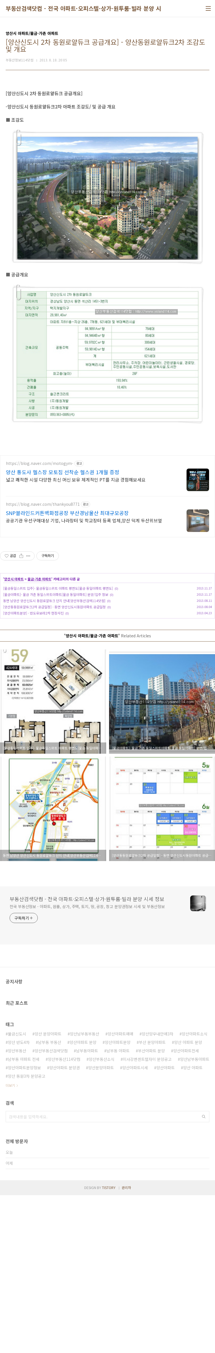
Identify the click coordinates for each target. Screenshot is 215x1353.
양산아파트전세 (186, 1208)
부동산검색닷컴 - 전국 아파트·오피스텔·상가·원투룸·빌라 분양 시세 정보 (92, 8)
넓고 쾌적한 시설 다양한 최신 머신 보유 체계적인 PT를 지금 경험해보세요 (76, 637)
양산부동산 (17, 1208)
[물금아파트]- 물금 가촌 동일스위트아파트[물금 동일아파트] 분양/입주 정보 (55, 752)
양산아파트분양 (117, 1200)
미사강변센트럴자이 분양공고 (147, 1217)
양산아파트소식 (194, 1191)
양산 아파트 (193, 1225)
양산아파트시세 (135, 1225)
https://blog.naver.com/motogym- (39, 621)
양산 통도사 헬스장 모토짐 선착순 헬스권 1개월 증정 (62, 629)
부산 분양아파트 (152, 1200)
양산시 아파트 (14, 736)
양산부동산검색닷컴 (51, 1208)
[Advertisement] (107, 123)
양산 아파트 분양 (188, 1200)
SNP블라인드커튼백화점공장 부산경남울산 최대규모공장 (67, 670)
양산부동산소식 (101, 1217)
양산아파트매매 (120, 1191)
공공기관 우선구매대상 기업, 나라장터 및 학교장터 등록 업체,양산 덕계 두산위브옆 (84, 678)
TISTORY (109, 1345)
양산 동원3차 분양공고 (26, 1234)
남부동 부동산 (49, 1200)
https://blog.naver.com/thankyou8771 (43, 662)
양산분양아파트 (101, 1225)
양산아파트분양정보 (24, 1225)
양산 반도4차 (19, 1200)
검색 (203, 1274)
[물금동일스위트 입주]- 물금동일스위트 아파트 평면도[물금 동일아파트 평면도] (58, 746)
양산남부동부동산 (84, 1191)
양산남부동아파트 (194, 1217)
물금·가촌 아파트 (39, 736)
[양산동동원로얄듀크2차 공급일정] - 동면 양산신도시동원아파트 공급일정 (54, 764)
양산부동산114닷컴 (64, 1217)
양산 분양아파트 (48, 1191)
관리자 (126, 1345)
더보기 (10, 1243)
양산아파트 (165, 1225)
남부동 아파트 (118, 1208)
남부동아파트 (87, 1208)
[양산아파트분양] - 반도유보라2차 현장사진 (33, 770)
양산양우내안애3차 (157, 1191)
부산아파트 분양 (151, 1208)
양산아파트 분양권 (64, 1225)
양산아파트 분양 (83, 1200)
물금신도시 (17, 1191)
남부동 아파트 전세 (23, 1217)
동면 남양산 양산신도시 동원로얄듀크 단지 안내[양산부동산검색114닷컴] (54, 758)
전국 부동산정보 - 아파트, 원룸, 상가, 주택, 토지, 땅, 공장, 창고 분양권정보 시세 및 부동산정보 (87, 1064)
